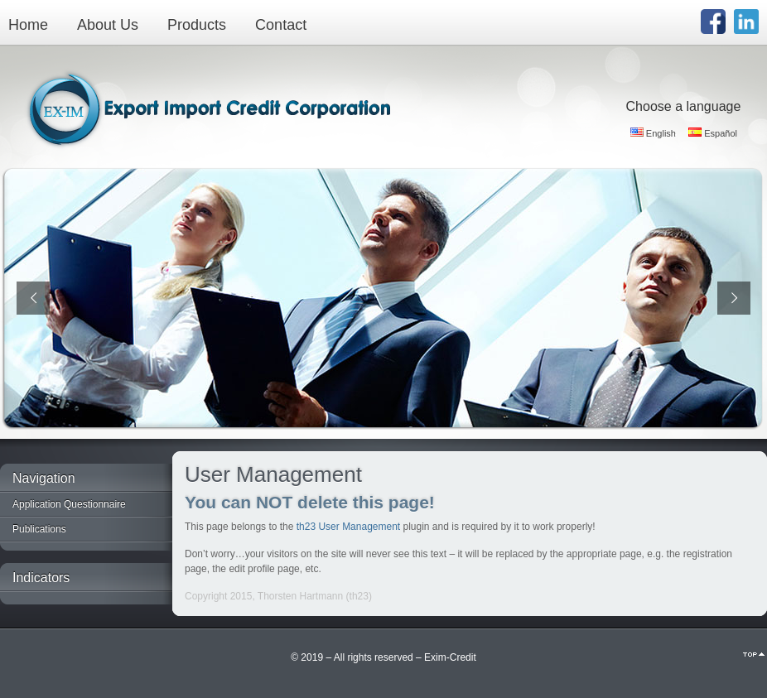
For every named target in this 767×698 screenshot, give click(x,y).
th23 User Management (348, 526)
